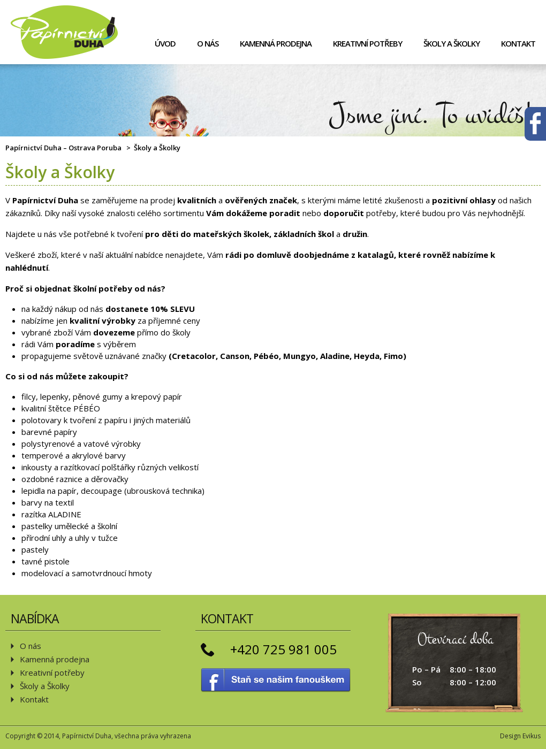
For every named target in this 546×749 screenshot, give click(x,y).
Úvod (165, 43)
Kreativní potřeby (367, 43)
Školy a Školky (451, 43)
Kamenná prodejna (276, 43)
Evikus (531, 735)
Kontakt (518, 43)
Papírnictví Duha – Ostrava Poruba (63, 147)
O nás (207, 43)
